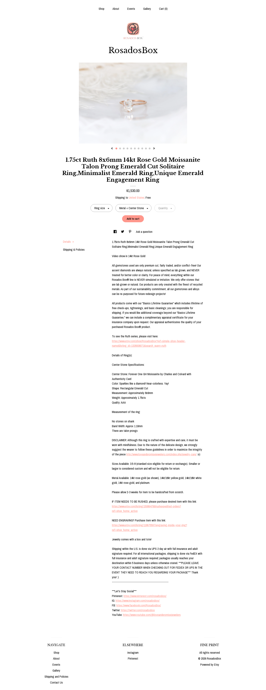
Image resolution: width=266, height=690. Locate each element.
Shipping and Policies (56, 677)
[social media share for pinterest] (130, 232)
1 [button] (116, 148)
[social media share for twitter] (123, 232)
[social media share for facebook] (115, 232)
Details (68, 242)
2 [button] (120, 148)
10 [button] (150, 148)
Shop (101, 9)
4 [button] (127, 148)
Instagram (133, 653)
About (115, 9)
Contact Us (56, 682)
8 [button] (142, 148)
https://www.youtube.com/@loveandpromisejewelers (152, 615)
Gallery (147, 9)
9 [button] (146, 148)
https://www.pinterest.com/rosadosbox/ (145, 596)
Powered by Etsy (209, 665)
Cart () (163, 9)
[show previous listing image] (112, 148)
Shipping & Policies (74, 250)
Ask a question (144, 232)
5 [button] (131, 148)
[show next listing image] (154, 148)
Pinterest (133, 658)
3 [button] (124, 148)
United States (136, 198)
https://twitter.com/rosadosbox (138, 610)
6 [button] (135, 148)
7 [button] (138, 148)
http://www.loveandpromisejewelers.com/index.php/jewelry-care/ (161, 454)
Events (131, 9)
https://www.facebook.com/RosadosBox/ (138, 605)
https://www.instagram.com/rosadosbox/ (138, 601)
